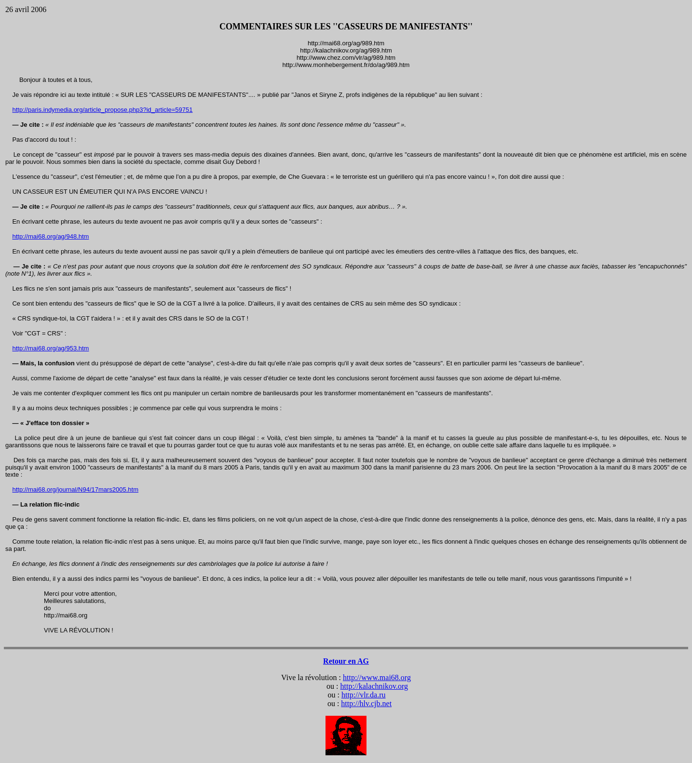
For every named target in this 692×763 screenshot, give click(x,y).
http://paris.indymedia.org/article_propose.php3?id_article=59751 (102, 109)
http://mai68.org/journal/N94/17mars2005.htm (75, 489)
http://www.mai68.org (377, 677)
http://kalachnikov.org (374, 686)
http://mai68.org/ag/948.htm (50, 236)
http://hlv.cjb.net (366, 703)
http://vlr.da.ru (363, 695)
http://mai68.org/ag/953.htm (50, 348)
